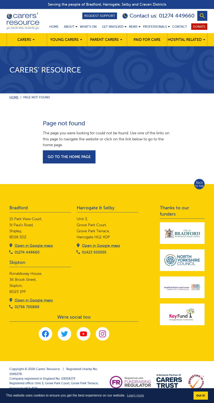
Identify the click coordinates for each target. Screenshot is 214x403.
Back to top (199, 184)
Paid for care (147, 39)
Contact (179, 27)
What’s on (88, 27)
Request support (99, 16)
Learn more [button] (135, 395)
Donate (199, 27)
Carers (24, 39)
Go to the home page (69, 156)
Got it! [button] (200, 395)
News (133, 27)
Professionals (155, 27)
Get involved (113, 27)
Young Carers (64, 39)
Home (54, 27)
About (69, 27)
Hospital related (185, 39)
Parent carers (104, 39)
